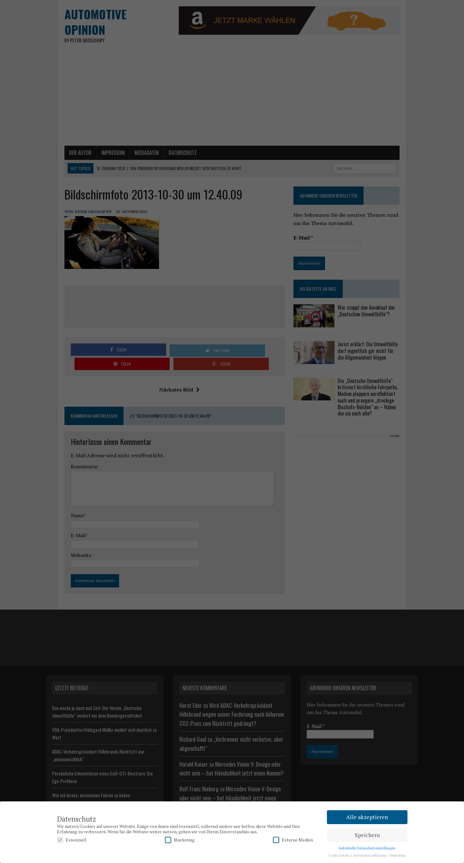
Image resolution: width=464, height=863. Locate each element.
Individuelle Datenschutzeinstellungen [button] (367, 848)
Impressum (398, 855)
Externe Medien (293, 840)
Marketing (180, 840)
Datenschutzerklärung (370, 855)
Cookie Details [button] (339, 855)
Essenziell (72, 840)
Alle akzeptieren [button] (367, 817)
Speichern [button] (367, 835)
